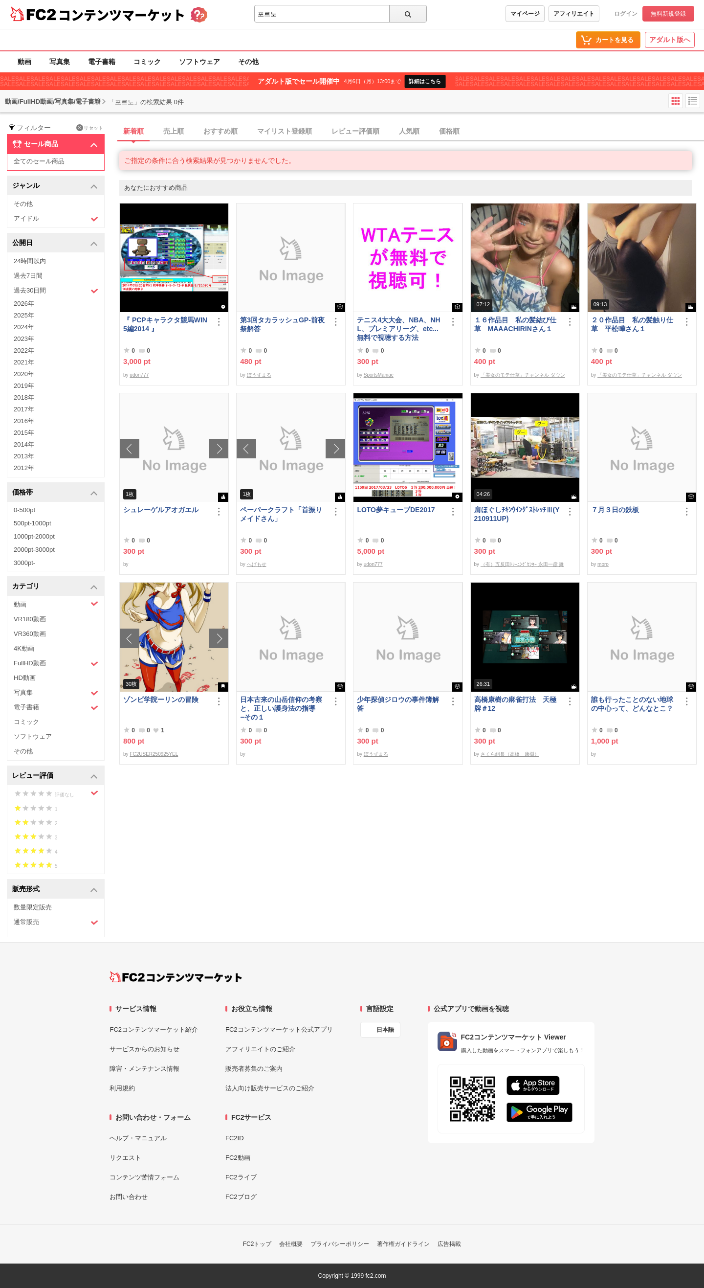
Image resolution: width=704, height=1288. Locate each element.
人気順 (409, 131)
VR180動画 (30, 619)
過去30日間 (56, 291)
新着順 (133, 131)
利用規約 (122, 1088)
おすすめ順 (220, 131)
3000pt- (24, 562)
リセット (89, 127)
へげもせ (256, 564)
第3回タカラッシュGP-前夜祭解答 (282, 324)
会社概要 (291, 1244)
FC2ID (234, 1138)
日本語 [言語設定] (385, 1029)
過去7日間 (28, 275)
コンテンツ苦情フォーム (144, 1177)
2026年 (24, 303)
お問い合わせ (129, 1196)
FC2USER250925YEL (154, 754)
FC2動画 (237, 1157)
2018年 (24, 397)
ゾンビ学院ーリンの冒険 (160, 699)
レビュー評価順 (355, 131)
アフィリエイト (573, 13)
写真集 (59, 62)
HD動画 (25, 677)
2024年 (24, 327)
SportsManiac (379, 375)
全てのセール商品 (39, 161)
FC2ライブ (241, 1177)
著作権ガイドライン (403, 1244)
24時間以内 (30, 261)
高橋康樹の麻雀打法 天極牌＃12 (515, 704)
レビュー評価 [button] (55, 776)
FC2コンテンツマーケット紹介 (154, 1029)
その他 (248, 62)
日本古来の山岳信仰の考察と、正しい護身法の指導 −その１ (281, 708)
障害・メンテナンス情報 (144, 1068)
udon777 (139, 375)
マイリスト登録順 (284, 131)
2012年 (24, 468)
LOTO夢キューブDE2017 (399, 510)
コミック (147, 62)
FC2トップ (257, 1244)
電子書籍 (101, 62)
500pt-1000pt (32, 523)
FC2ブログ (241, 1196)
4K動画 (24, 648)
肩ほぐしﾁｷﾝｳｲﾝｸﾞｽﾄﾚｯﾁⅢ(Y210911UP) (517, 514)
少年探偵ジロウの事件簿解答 (398, 704)
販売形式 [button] (55, 889)
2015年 (24, 432)
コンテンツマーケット (121, 14)
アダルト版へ (669, 40)
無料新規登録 (668, 13)
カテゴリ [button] (55, 586)
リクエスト (125, 1157)
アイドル (56, 219)
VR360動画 (30, 633)
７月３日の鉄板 (615, 510)
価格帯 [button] (55, 492)
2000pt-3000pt (34, 549)
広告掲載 (449, 1244)
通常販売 (56, 922)
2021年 (24, 362)
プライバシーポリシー (339, 1244)
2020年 (24, 374)
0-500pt (24, 510)
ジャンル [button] (55, 186)
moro (603, 564)
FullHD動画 (56, 663)
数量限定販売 (33, 907)
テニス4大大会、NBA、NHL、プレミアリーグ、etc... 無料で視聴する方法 (398, 328)
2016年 (24, 421)
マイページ (525, 13)
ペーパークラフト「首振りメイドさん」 (281, 514)
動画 (24, 62)
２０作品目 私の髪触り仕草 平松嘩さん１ (632, 324)
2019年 (24, 385)
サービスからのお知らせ (144, 1049)
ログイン (626, 13)
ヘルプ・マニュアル (138, 1138)
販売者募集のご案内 (254, 1068)
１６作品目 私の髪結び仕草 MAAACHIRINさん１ (515, 324)
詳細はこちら (425, 81)
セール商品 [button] (55, 144)
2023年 (24, 338)
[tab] (411, 131)
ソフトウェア (199, 62)
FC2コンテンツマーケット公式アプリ (279, 1029)
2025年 (24, 315)
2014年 (24, 444)
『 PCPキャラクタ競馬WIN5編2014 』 (165, 324)
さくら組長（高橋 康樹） (510, 754)
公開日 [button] (55, 243)
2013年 (24, 456)
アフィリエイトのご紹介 (260, 1049)
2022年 (24, 350)
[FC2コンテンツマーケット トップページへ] (176, 977)
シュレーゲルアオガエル (160, 510)
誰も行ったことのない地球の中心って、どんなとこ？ (632, 704)
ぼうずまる (259, 375)
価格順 (449, 131)
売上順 (173, 131)
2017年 (24, 409)
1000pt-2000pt (34, 536)
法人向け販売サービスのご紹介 (269, 1088)
